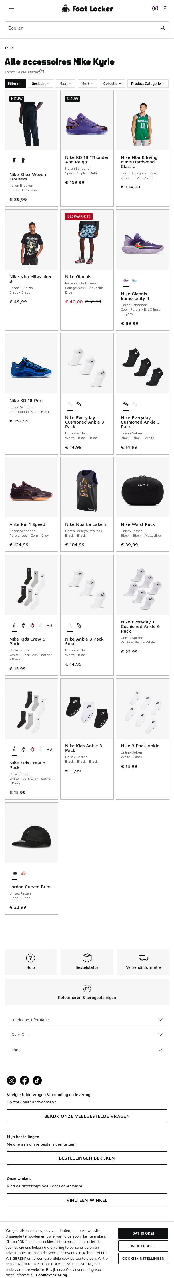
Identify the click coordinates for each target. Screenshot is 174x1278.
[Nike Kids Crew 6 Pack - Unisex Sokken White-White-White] (40, 625)
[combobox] (87, 28)
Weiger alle (143, 1246)
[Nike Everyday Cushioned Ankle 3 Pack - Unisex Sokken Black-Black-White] (79, 404)
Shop (87, 1049)
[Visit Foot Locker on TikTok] (37, 1080)
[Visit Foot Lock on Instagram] (11, 1080)
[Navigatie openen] (11, 8)
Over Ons (87, 1034)
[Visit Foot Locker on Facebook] (24, 1080)
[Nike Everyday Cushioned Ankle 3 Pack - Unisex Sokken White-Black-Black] (134, 404)
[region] (87, 1250)
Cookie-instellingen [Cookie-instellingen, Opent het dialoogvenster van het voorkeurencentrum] (143, 1258)
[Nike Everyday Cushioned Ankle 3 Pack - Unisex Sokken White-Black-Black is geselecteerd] (70, 404)
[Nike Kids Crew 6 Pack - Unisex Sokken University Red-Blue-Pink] (32, 625)
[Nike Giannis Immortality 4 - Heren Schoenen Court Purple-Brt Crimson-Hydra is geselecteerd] (126, 280)
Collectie (112, 83)
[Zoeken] (87, 28)
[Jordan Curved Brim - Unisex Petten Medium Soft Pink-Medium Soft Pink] (23, 873)
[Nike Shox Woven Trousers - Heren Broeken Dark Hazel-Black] (23, 161)
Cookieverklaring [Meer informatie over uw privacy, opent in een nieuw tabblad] (51, 1275)
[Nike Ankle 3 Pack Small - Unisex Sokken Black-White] (79, 625)
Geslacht (41, 83)
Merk (87, 83)
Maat (65, 83)
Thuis (9, 48)
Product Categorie (148, 83)
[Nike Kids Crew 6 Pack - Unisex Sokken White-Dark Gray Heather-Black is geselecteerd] (14, 625)
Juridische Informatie (87, 1019)
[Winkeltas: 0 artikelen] (165, 8)
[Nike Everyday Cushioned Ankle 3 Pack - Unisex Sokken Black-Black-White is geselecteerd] (126, 404)
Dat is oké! (143, 1233)
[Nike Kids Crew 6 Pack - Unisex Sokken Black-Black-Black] (23, 625)
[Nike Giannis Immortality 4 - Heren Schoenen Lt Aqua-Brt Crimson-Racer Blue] (134, 280)
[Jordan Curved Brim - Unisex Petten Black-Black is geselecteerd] (14, 873)
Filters (15, 83)
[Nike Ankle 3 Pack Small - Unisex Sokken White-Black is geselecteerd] (70, 625)
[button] (41, 71)
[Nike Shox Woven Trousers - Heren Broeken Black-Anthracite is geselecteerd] (14, 161)
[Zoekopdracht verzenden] (163, 28)
